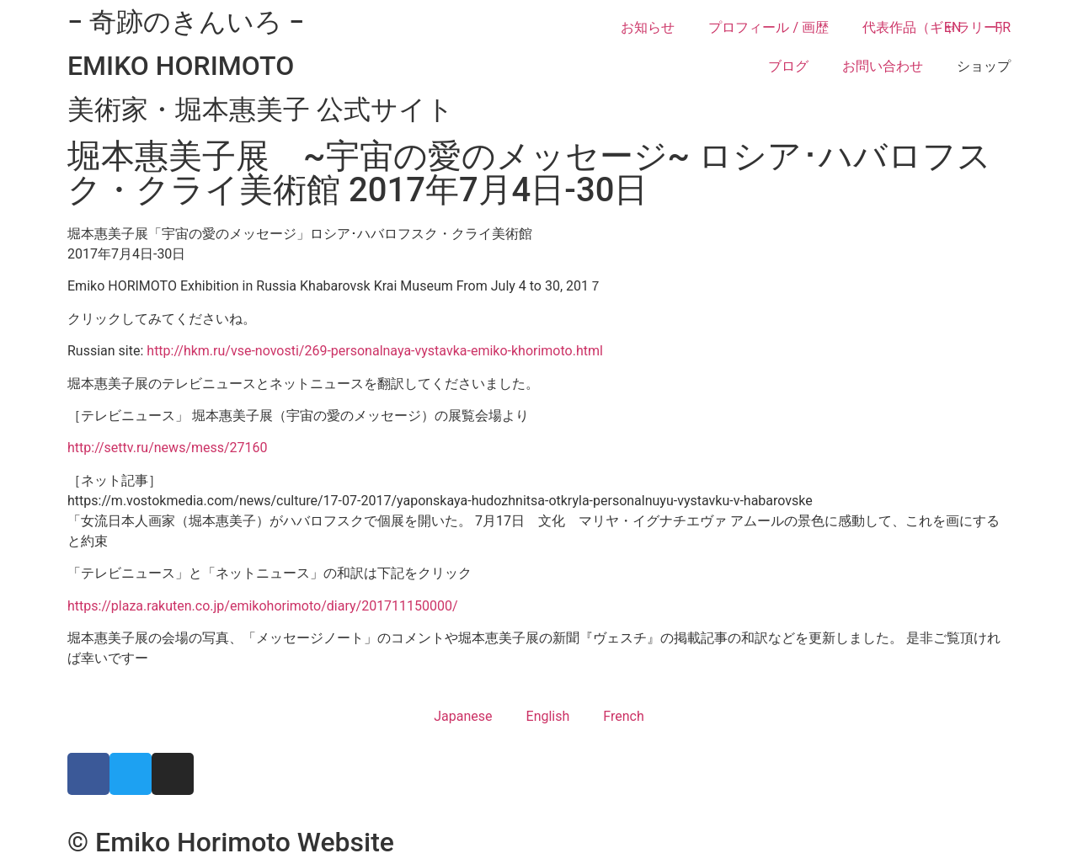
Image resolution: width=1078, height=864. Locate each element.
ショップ (984, 66)
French (623, 716)
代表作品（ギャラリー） (936, 27)
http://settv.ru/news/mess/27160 (167, 448)
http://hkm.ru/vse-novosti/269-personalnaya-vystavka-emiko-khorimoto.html (375, 351)
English (548, 716)
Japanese (463, 716)
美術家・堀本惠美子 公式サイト (260, 109)
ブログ (788, 66)
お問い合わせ (882, 66)
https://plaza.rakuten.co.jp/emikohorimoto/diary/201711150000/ (262, 606)
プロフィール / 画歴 (768, 27)
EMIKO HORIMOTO (180, 66)
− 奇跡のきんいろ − (185, 22)
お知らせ (648, 27)
